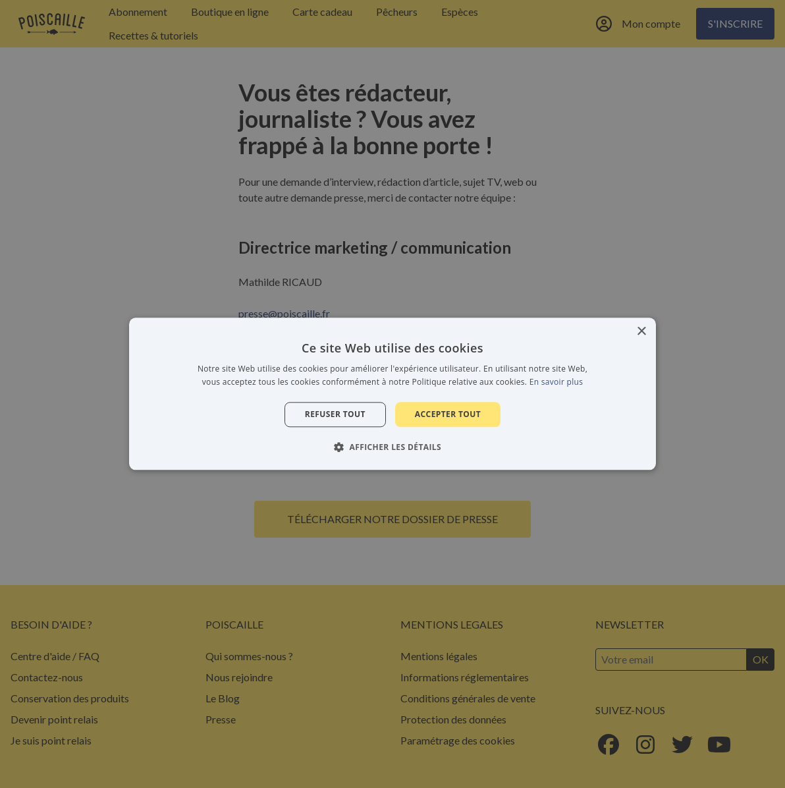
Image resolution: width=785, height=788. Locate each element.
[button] (392, 447)
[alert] (392, 394)
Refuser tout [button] (335, 414)
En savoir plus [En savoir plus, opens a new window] (556, 382)
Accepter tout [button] (448, 414)
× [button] (641, 332)
